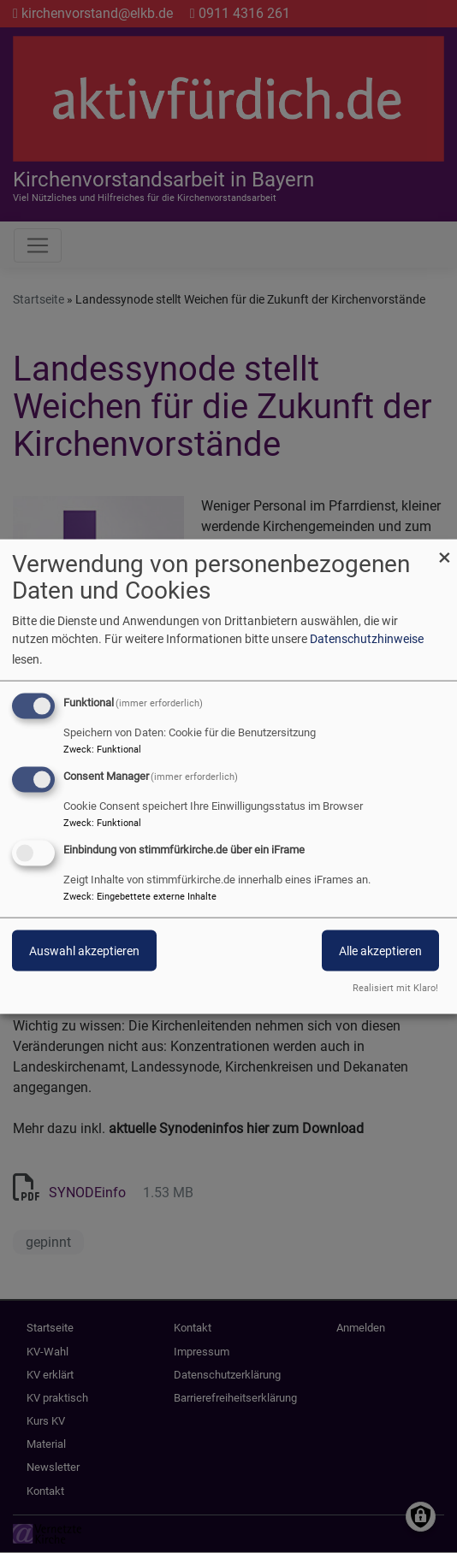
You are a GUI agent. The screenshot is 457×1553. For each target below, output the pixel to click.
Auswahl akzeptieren (84, 951)
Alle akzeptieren (380, 951)
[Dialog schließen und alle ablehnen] (444, 550)
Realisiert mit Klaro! (395, 987)
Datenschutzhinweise (367, 639)
